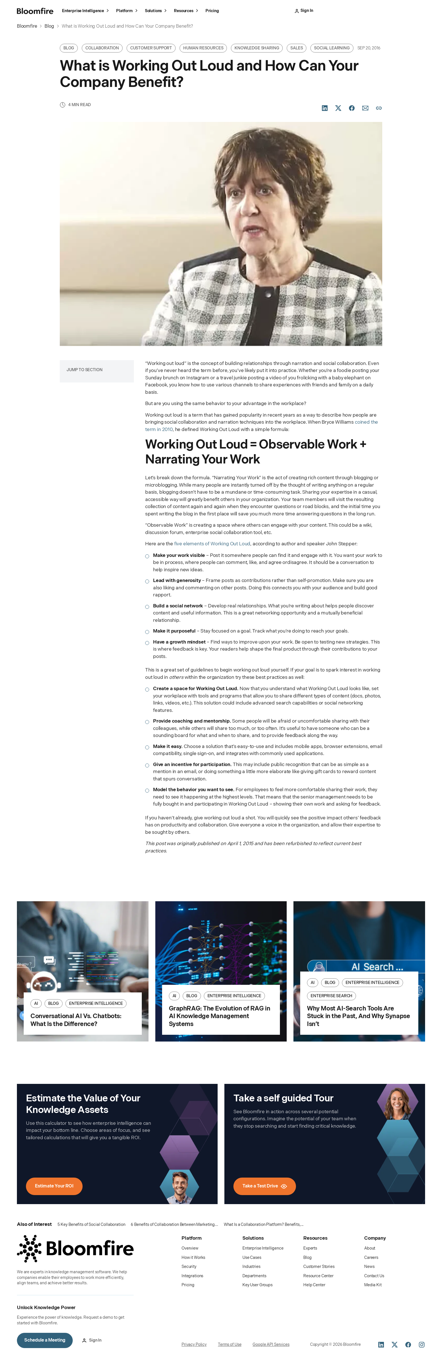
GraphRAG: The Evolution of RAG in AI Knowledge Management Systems (219, 1016)
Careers (371, 1257)
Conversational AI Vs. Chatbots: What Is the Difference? (75, 1020)
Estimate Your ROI (54, 1186)
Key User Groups (257, 1285)
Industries (251, 1267)
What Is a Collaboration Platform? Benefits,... (264, 1224)
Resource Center (318, 1276)
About (369, 1248)
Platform (127, 11)
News (369, 1267)
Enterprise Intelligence (86, 11)
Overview (190, 1248)
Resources (187, 11)
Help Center (314, 1285)
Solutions (156, 11)
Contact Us (374, 1276)
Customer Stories (319, 1267)
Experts (310, 1248)
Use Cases (251, 1257)
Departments (254, 1276)
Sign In (320, 10)
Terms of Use (229, 1344)
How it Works (193, 1257)
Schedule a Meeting (402, 10)
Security (189, 1267)
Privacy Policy (194, 1344)
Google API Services (271, 1344)
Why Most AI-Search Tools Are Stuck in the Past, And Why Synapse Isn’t (358, 1016)
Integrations (192, 1276)
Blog (307, 1257)
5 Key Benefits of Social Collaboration (91, 1224)
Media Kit (373, 1285)
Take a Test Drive (356, 10)
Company (375, 1238)
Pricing (212, 10)
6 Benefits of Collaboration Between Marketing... (174, 1224)
